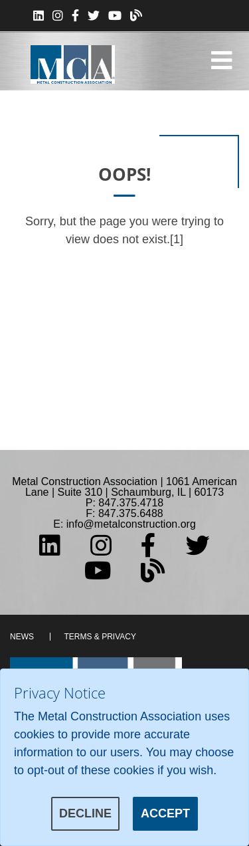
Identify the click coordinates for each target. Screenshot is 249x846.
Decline (85, 813)
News (22, 636)
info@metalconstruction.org (131, 524)
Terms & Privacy (99, 636)
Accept (165, 813)
